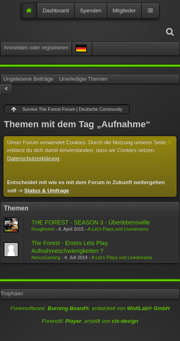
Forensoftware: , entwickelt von (90, 308)
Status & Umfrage (46, 190)
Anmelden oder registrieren (36, 47)
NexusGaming (45, 257)
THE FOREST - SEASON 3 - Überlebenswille (90, 222)
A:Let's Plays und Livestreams (118, 229)
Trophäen (11, 293)
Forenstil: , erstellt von (90, 321)
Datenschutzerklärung (33, 158)
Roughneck (42, 229)
